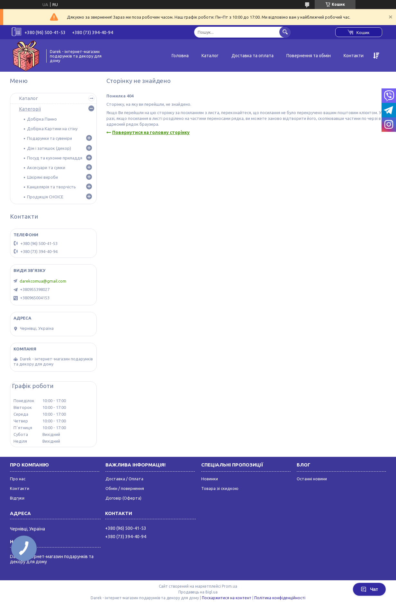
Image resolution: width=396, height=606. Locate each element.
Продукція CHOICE (45, 196)
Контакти (354, 55)
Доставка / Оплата (124, 478)
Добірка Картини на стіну (52, 128)
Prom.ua (229, 586)
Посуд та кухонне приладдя (54, 158)
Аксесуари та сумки (46, 167)
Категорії (30, 109)
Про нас (17, 478)
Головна (180, 55)
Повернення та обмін (308, 55)
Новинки (209, 478)
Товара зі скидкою (220, 488)
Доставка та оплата (252, 55)
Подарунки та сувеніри (49, 138)
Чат (369, 589)
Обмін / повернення (124, 488)
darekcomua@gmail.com (43, 281)
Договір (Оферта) (123, 498)
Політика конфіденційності (279, 598)
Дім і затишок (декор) (49, 148)
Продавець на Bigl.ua (198, 592)
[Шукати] (285, 32)
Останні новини (312, 478)
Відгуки (17, 498)
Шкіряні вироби (42, 177)
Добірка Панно (42, 119)
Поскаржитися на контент (226, 598)
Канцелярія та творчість (51, 187)
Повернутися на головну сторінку (151, 132)
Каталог (210, 55)
